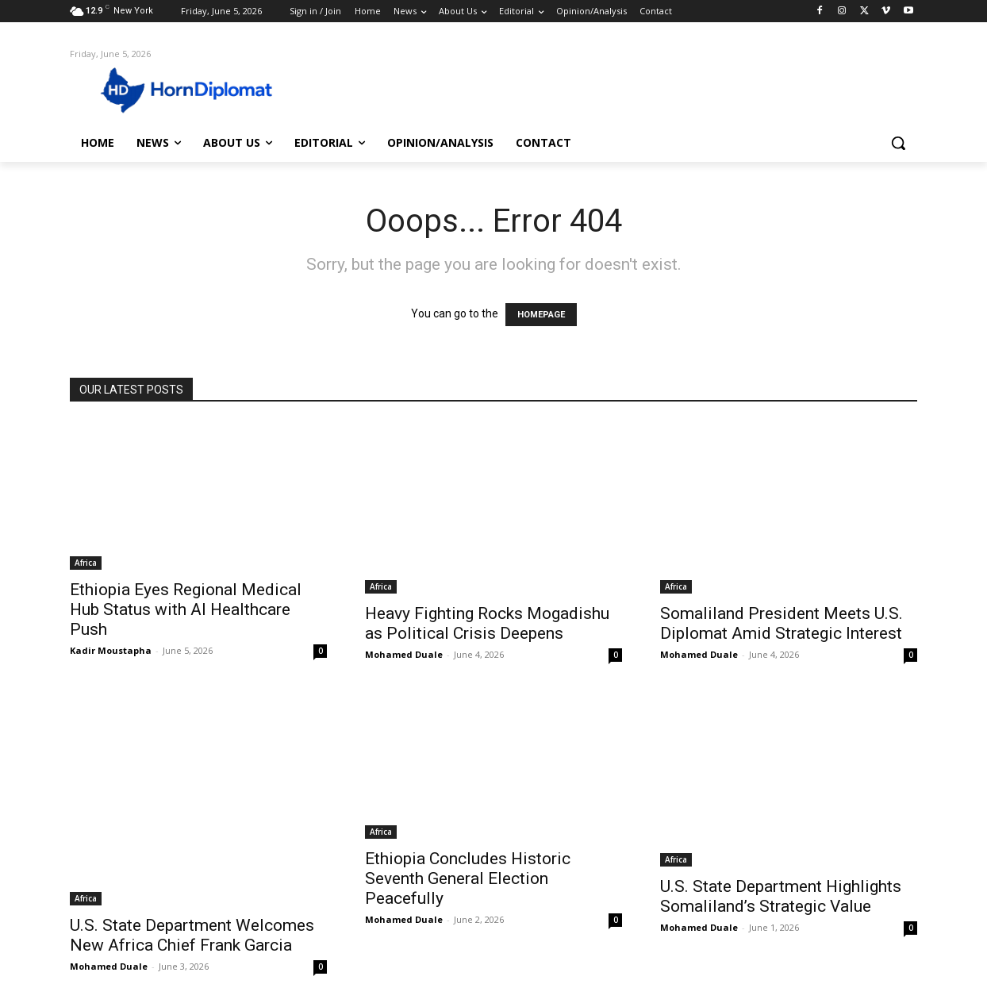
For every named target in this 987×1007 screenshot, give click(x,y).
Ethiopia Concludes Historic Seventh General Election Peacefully (467, 878)
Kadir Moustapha (111, 650)
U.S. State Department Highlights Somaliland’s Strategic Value (780, 896)
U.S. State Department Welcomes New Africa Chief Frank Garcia (192, 935)
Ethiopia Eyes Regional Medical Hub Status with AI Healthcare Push (185, 609)
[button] (898, 143)
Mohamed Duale (404, 654)
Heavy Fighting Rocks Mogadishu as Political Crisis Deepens (487, 623)
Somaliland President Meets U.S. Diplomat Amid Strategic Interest (781, 623)
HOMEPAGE (541, 314)
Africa (86, 562)
